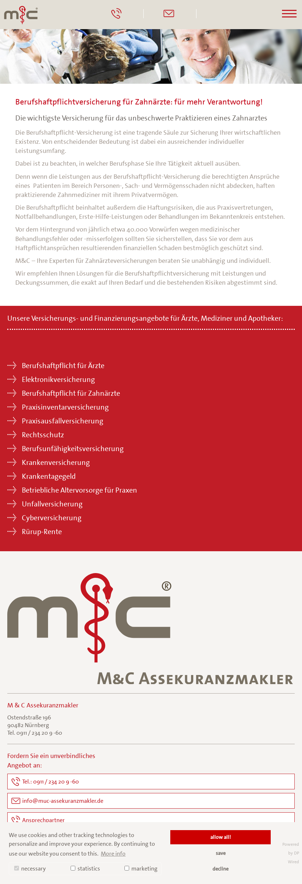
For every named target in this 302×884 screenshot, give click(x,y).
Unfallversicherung (52, 504)
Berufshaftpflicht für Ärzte (63, 365)
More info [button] (113, 853)
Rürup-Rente (42, 531)
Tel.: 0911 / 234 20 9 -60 (50, 781)
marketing (141, 868)
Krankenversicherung (56, 462)
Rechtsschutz (43, 434)
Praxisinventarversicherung (65, 407)
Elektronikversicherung (58, 379)
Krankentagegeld (49, 476)
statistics (85, 868)
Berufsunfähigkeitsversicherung (73, 448)
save (221, 853)
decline (220, 868)
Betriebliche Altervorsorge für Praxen (79, 490)
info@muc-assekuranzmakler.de (62, 801)
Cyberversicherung (52, 517)
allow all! (220, 837)
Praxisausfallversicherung (62, 421)
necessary (30, 868)
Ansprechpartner (43, 820)
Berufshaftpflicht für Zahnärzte (71, 393)
